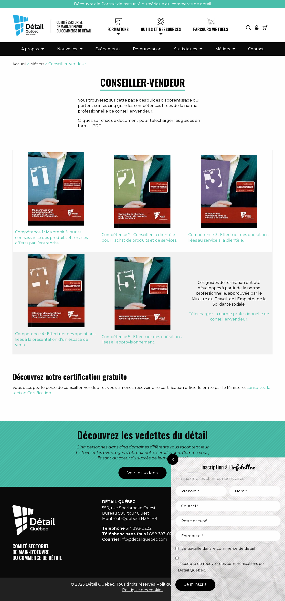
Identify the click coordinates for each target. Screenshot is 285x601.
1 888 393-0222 (162, 534)
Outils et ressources (161, 29)
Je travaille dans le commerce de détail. (218, 548)
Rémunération (147, 49)
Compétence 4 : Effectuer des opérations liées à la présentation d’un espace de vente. (55, 339)
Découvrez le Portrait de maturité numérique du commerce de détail (142, 4)
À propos (30, 49)
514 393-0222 (139, 528)
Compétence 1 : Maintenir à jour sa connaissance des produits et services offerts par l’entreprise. (51, 237)
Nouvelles (67, 49)
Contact (256, 49)
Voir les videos (142, 472)
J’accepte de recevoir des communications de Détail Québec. (221, 566)
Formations (118, 29)
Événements (107, 49)
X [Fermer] (172, 459)
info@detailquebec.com (143, 539)
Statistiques (185, 49)
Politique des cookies (142, 590)
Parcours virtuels (210, 29)
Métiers (222, 49)
